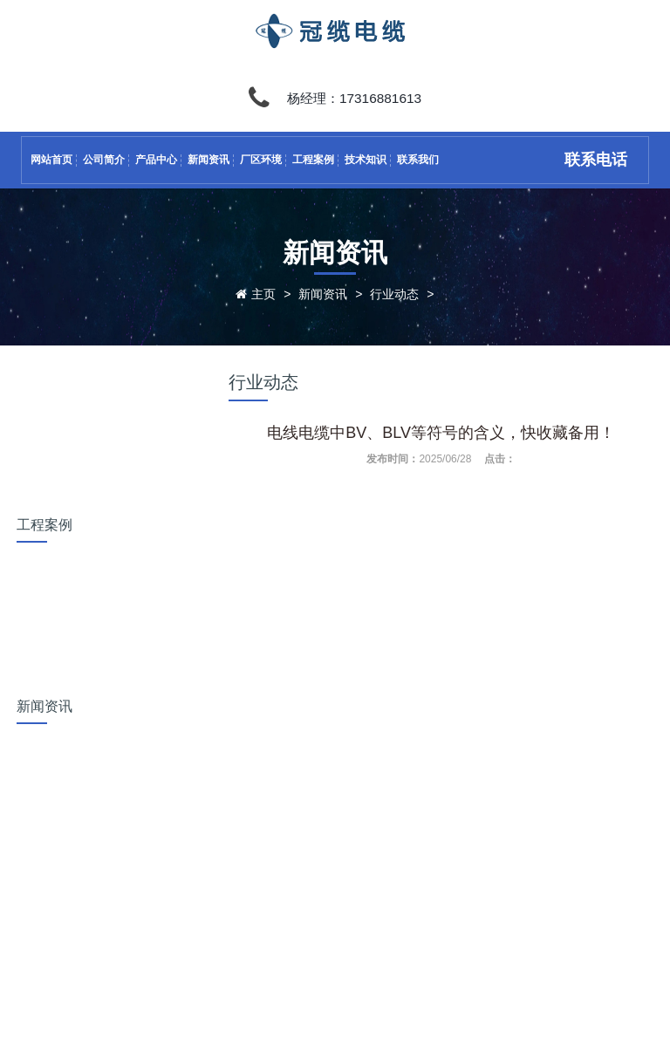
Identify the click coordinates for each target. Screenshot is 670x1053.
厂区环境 (261, 160)
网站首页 (51, 160)
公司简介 (104, 160)
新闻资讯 (208, 160)
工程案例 (313, 160)
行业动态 (394, 294)
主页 (263, 294)
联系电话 (595, 159)
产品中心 (156, 160)
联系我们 (418, 160)
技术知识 (365, 160)
